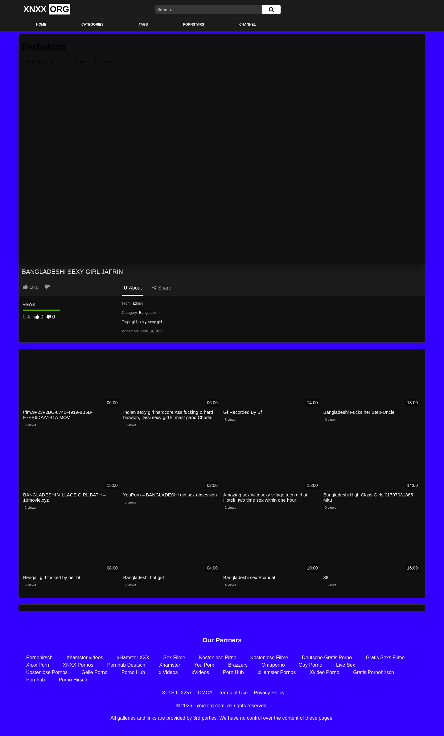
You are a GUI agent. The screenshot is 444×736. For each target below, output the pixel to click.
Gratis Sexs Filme (385, 657)
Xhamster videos (84, 657)
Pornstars (193, 24)
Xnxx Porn (37, 665)
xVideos (200, 672)
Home (41, 24)
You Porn (204, 665)
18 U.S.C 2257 (175, 692)
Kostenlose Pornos (47, 672)
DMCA (205, 692)
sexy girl (155, 322)
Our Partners (221, 639)
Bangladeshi (149, 312)
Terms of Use (233, 692)
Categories (92, 24)
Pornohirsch (39, 657)
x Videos (168, 672)
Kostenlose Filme (269, 657)
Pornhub (35, 679)
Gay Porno (310, 665)
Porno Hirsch (73, 679)
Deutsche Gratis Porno (327, 657)
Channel (247, 24)
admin (138, 303)
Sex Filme (174, 657)
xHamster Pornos (277, 672)
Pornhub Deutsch (126, 665)
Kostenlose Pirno (217, 657)
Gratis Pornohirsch (373, 672)
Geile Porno (94, 672)
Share (161, 287)
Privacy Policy (269, 692)
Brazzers (238, 665)
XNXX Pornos (78, 665)
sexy (142, 322)
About (133, 287)
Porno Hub (133, 672)
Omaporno (273, 665)
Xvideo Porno (324, 672)
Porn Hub (233, 672)
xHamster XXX (133, 657)
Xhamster (169, 665)
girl (134, 322)
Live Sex (345, 665)
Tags (143, 24)
